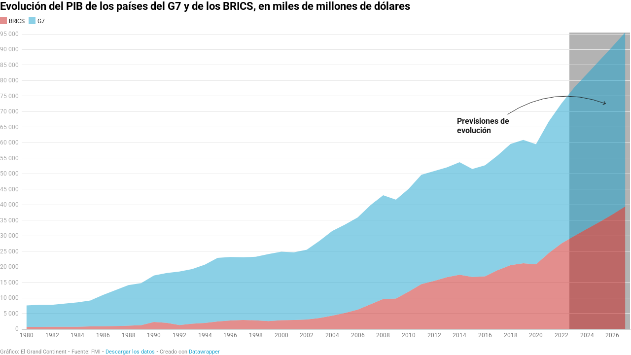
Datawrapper (204, 352)
